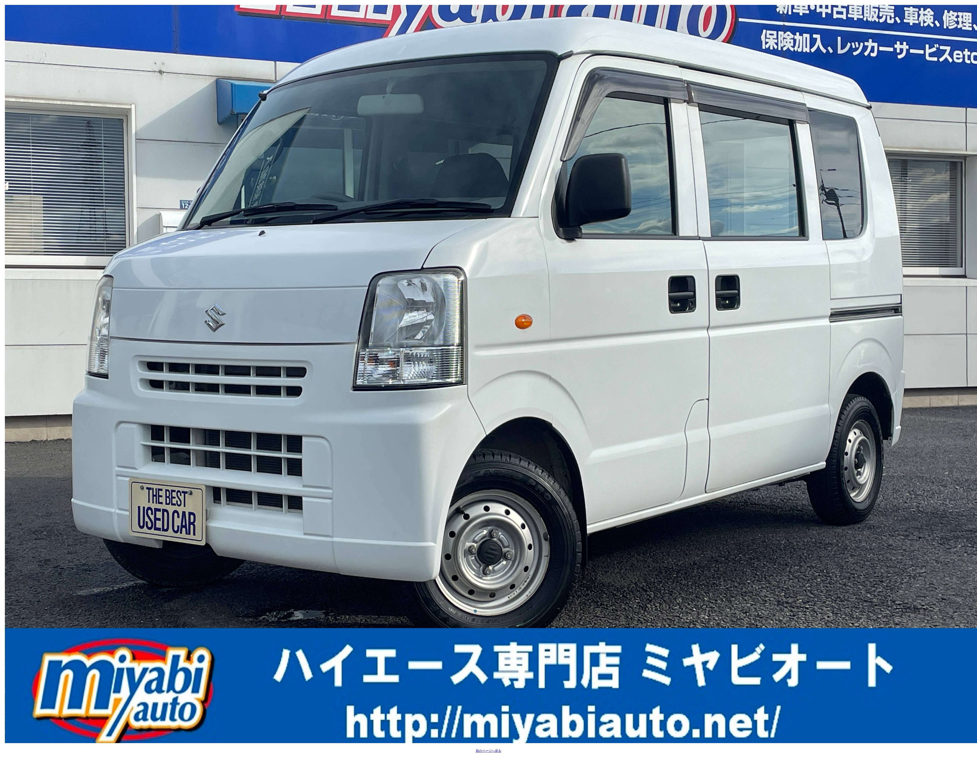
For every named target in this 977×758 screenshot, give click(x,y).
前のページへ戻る (488, 751)
